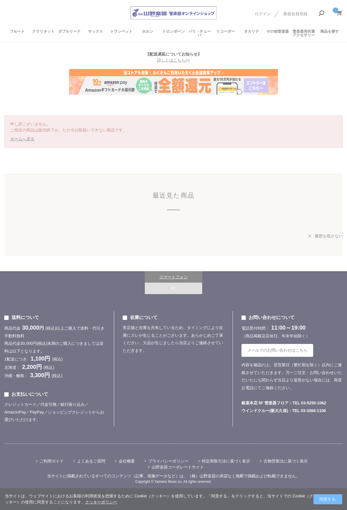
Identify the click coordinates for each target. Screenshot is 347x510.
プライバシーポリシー (168, 461)
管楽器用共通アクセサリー (304, 33)
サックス (95, 31)
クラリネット (43, 31)
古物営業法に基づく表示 (286, 461)
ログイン (263, 13)
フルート (17, 31)
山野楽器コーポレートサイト (178, 467)
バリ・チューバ (199, 33)
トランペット (121, 31)
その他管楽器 (277, 31)
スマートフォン (173, 277)
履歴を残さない (329, 236)
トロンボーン (173, 31)
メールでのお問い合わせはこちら (277, 350)
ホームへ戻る (22, 139)
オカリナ (251, 31)
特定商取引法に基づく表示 (226, 461)
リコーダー (225, 31)
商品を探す (329, 31)
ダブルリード (69, 31)
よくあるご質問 (91, 461)
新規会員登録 (295, 13)
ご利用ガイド (52, 461)
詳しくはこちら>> (173, 60)
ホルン (147, 31)
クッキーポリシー (101, 502)
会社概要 (127, 461)
